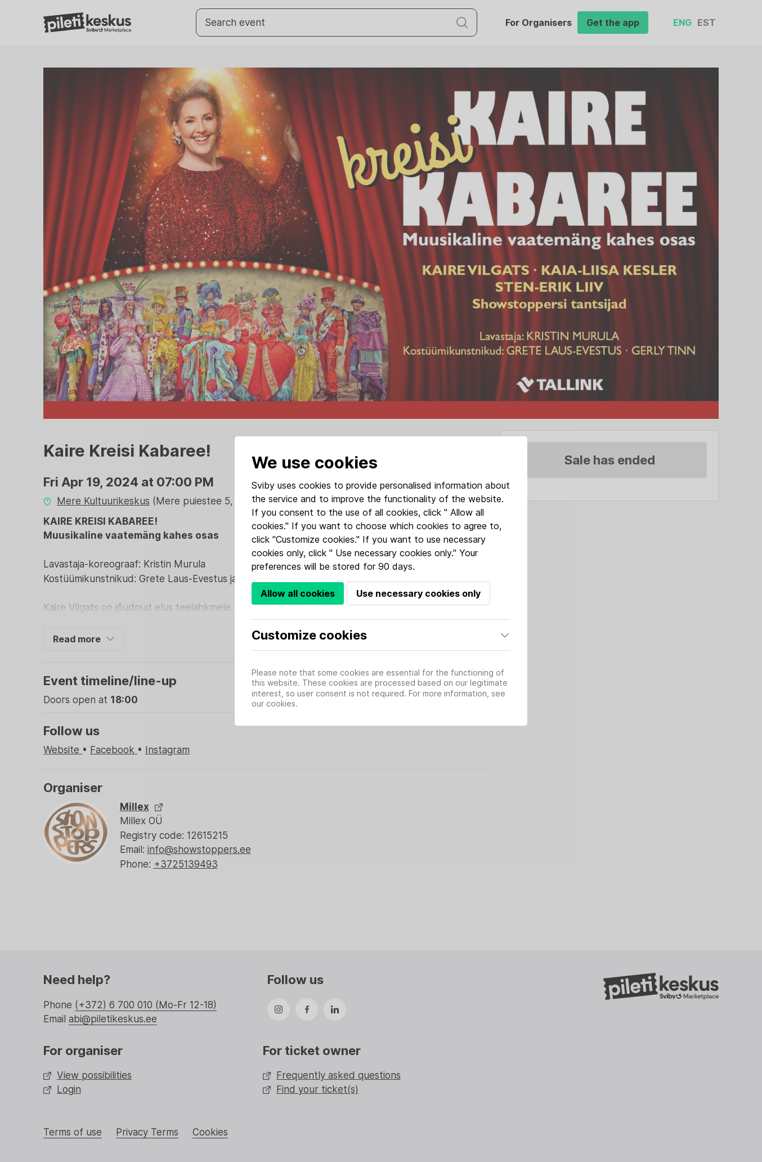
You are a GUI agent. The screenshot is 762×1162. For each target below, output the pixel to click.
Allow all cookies (298, 593)
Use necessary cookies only (418, 593)
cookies (315, 485)
